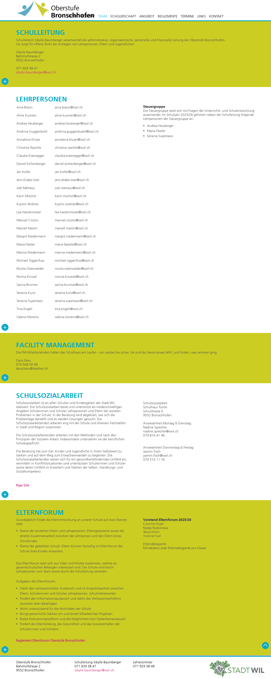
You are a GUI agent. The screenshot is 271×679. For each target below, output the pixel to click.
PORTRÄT (88, 16)
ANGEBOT (146, 16)
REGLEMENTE (167, 16)
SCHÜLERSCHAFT (123, 16)
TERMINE (187, 16)
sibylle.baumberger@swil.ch (36, 72)
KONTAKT (216, 16)
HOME (73, 16)
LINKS (201, 16)
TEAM (102, 16)
